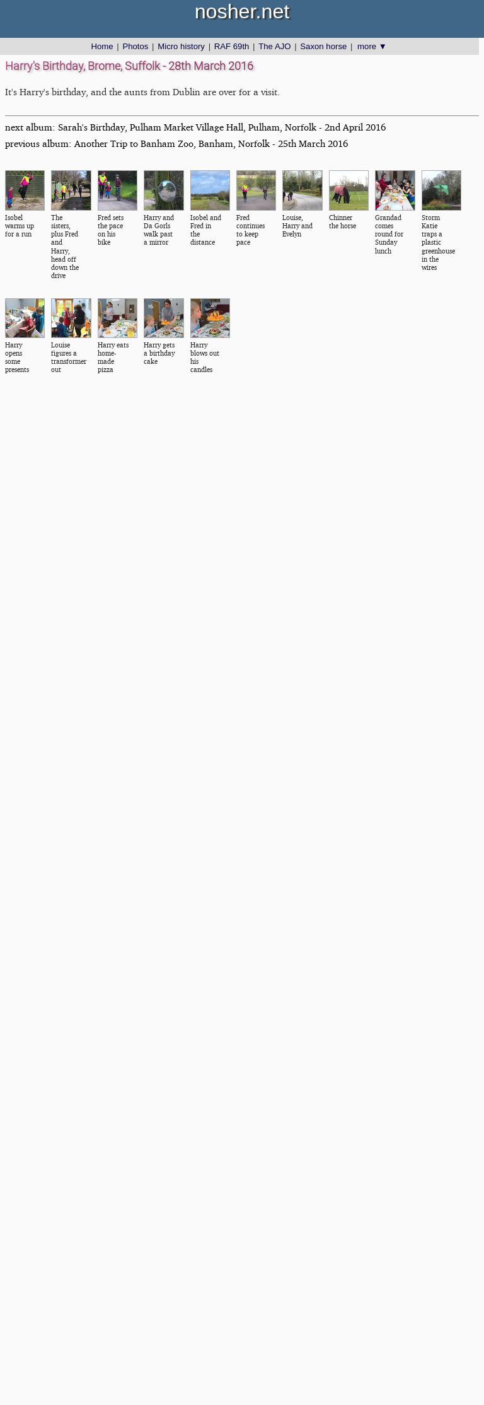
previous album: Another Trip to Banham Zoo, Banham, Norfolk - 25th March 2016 (176, 143)
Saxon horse (323, 46)
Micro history (181, 46)
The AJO (274, 46)
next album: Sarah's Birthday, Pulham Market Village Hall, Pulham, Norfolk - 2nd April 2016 (195, 127)
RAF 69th (232, 46)
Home (102, 46)
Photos (135, 46)
